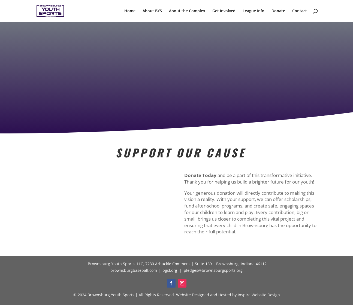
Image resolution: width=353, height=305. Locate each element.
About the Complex (187, 11)
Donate (278, 11)
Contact (299, 11)
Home (129, 11)
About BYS (152, 11)
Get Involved (224, 11)
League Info (253, 11)
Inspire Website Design (259, 294)
